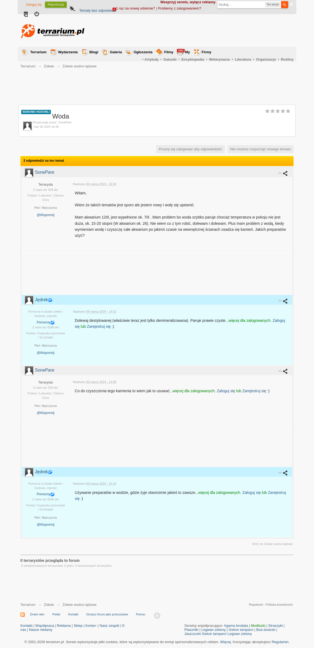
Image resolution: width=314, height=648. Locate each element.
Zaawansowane (291, 4)
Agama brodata (236, 626)
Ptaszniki (191, 630)
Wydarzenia (68, 52)
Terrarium (38, 52)
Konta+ (91, 626)
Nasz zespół (109, 626)
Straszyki (275, 626)
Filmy (168, 52)
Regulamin (256, 604)
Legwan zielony (213, 630)
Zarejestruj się (99, 326)
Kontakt (73, 614)
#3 (283, 371)
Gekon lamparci (241, 630)
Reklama (64, 626)
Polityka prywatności (279, 604)
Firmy (206, 52)
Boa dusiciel (265, 630)
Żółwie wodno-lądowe (80, 605)
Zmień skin (37, 614)
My (183, 51)
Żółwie (49, 605)
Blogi (93, 52)
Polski (56, 614)
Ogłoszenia (142, 52)
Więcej (225, 642)
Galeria (116, 52)
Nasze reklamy (40, 630)
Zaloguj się (34, 5)
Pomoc (140, 614)
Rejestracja (56, 5)
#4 (283, 472)
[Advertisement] (195, 30)
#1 (283, 173)
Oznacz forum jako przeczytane (107, 614)
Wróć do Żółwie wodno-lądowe (272, 544)
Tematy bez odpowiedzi (97, 10)
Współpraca (44, 626)
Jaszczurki (192, 634)
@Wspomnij (45, 215)
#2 (283, 300)
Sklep (78, 626)
